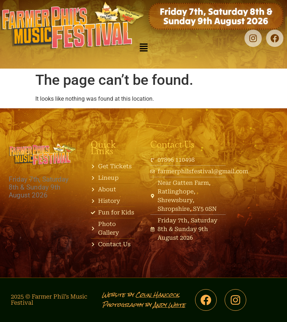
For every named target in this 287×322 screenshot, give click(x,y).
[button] (143, 48)
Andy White (169, 305)
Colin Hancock (157, 295)
